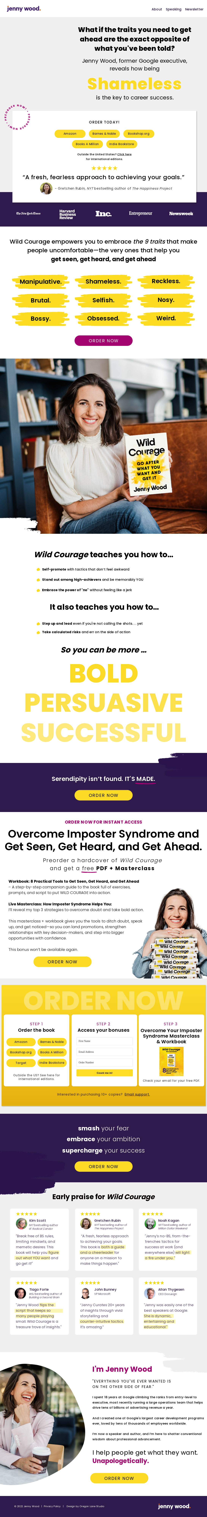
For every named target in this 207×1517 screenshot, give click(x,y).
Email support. (137, 1094)
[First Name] (104, 1041)
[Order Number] (104, 1063)
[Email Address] (104, 1052)
